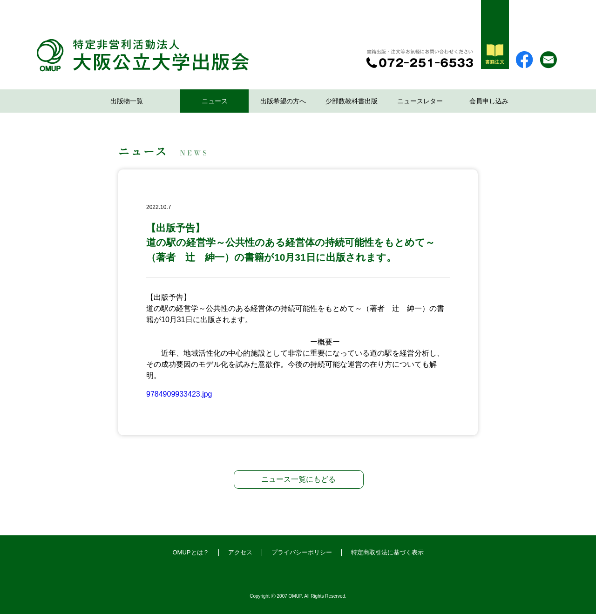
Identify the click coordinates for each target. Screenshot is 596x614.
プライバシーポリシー (301, 552)
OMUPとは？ (191, 552)
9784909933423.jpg (179, 394)
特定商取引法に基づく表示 (387, 552)
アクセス (240, 552)
